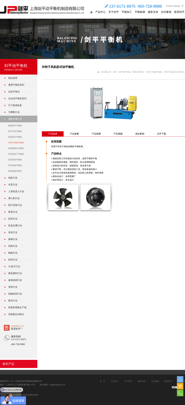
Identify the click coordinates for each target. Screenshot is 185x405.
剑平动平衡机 (125, 72)
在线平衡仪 (14, 91)
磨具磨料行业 (15, 273)
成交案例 (139, 134)
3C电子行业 (14, 266)
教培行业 (12, 300)
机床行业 (12, 219)
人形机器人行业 (16, 191)
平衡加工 (127, 12)
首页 (115, 72)
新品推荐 (12, 78)
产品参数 (74, 134)
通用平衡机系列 (16, 85)
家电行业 (12, 212)
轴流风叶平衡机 (15, 125)
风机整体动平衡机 (16, 148)
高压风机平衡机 (15, 160)
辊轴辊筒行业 (15, 294)
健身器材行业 (15, 280)
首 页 (102, 381)
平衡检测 (140, 12)
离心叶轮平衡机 (15, 131)
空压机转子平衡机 (16, 154)
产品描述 (52, 134)
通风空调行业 (15, 119)
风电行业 (12, 246)
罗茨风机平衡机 (15, 165)
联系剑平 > (17, 329)
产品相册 (96, 134)
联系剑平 (179, 12)
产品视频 (118, 134)
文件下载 (161, 134)
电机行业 (12, 178)
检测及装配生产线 (17, 307)
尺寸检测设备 (15, 105)
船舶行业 (12, 253)
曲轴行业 (12, 239)
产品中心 (100, 12)
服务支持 (153, 12)
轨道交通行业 (15, 225)
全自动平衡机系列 (17, 98)
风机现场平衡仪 (15, 171)
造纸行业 (12, 287)
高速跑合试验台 (16, 314)
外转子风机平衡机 (16, 142)
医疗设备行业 (15, 205)
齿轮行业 (12, 232)
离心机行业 (14, 198)
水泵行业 (12, 184)
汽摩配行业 (14, 112)
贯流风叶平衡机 (15, 137)
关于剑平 (113, 12)
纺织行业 (12, 259)
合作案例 (166, 12)
